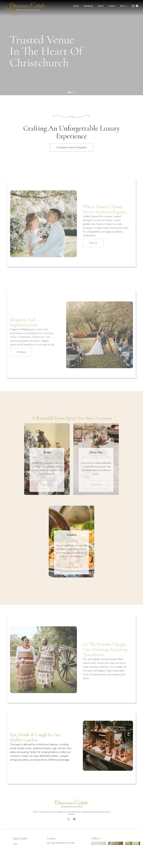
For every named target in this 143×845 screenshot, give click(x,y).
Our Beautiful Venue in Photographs (71, 147)
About (76, 6)
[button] (124, 6)
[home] (25, 9)
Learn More (47, 484)
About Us (93, 249)
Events (101, 6)
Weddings (88, 6)
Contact (111, 6)
